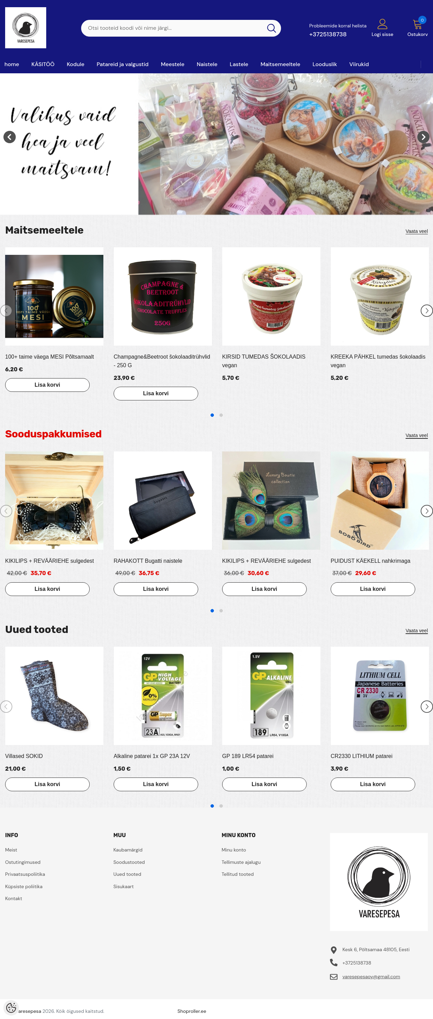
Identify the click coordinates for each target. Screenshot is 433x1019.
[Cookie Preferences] (11, 1008)
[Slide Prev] (6, 311)
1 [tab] (212, 415)
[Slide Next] (427, 311)
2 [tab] (221, 415)
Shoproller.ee (192, 1011)
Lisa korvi (46, 385)
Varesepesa (28, 1011)
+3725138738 (328, 34)
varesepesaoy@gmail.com (371, 976)
